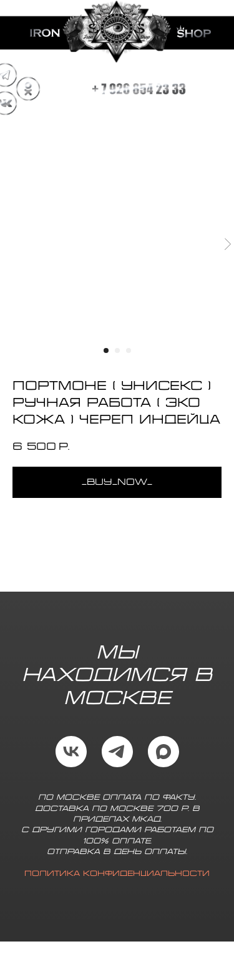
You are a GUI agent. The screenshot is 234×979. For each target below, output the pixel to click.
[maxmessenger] (163, 751)
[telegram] (117, 751)
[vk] (71, 751)
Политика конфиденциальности (117, 873)
